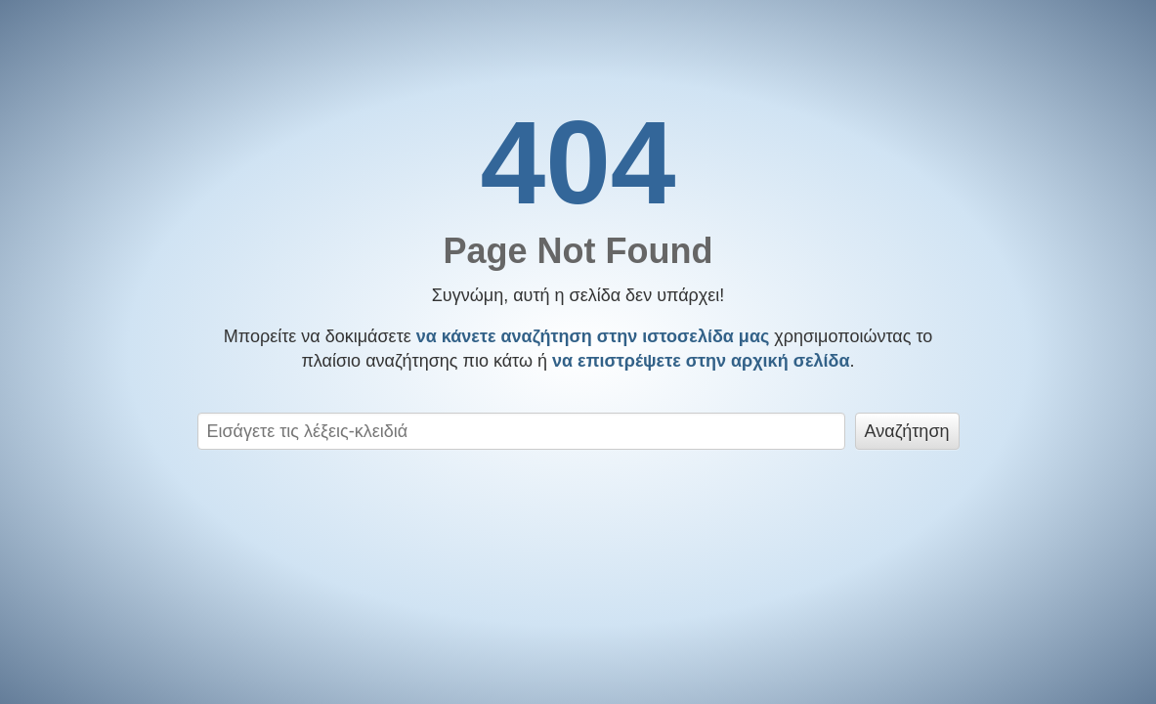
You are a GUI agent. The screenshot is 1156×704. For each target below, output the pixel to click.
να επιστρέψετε (701, 361)
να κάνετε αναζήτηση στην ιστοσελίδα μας (593, 336)
